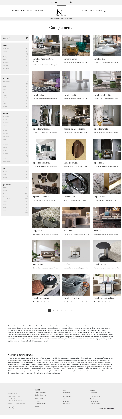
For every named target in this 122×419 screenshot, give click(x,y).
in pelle (5, 147)
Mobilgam (5, 57)
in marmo (5, 133)
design (4, 174)
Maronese (5, 54)
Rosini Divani (6, 62)
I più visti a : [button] (7, 185)
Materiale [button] (6, 114)
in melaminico (7, 142)
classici (5, 172)
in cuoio (5, 119)
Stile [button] (4, 169)
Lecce (4, 204)
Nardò (4, 210)
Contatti (99, 10)
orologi (5, 89)
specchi (5, 101)
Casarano (5, 190)
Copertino (5, 193)
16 (72, 311)
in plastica (5, 153)
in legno (5, 130)
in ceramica (6, 116)
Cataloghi (29, 10)
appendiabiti (6, 81)
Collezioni (15, 10)
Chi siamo (85, 10)
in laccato (5, 128)
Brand (23, 10)
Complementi (69, 18)
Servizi (92, 10)
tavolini (5, 106)
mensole (5, 87)
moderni (5, 177)
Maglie (4, 207)
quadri (4, 95)
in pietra (5, 150)
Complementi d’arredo (59, 18)
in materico (6, 136)
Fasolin (5, 51)
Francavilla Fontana (8, 199)
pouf (4, 92)
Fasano (5, 196)
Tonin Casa (6, 68)
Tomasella (5, 65)
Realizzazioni (39, 10)
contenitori (6, 84)
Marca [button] (5, 45)
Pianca (4, 59)
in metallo (5, 144)
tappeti (5, 103)
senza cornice (6, 161)
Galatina (5, 201)
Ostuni (4, 213)
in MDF (5, 139)
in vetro (5, 159)
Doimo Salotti (6, 48)
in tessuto (5, 156)
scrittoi (5, 98)
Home (50, 18)
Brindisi (5, 187)
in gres (5, 125)
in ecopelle (6, 122)
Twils (4, 71)
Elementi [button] (6, 78)
